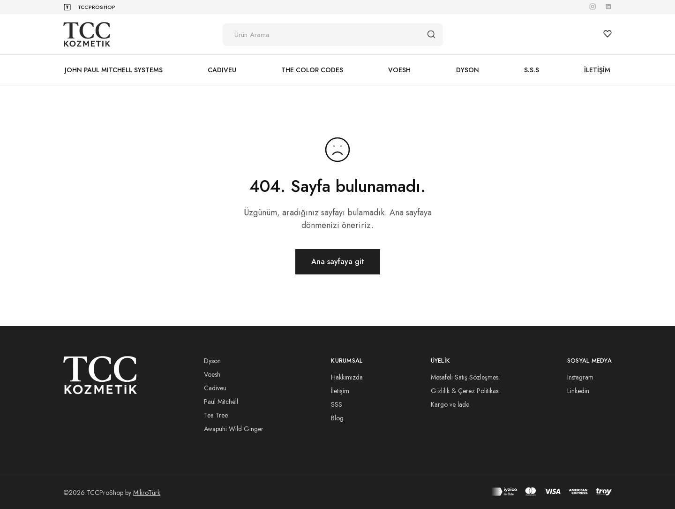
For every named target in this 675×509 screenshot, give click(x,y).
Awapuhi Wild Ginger (233, 428)
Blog (337, 418)
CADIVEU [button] (222, 70)
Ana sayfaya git (337, 261)
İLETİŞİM (597, 70)
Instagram (580, 377)
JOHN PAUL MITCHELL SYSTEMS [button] (114, 70)
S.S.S (531, 70)
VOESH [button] (399, 70)
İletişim (340, 390)
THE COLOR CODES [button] (312, 70)
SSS (336, 404)
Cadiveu (215, 388)
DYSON (467, 70)
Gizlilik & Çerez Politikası (465, 390)
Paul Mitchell (221, 401)
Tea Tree (216, 415)
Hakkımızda (347, 377)
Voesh (212, 374)
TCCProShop (96, 7)
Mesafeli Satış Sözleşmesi (465, 377)
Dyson (212, 360)
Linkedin (578, 390)
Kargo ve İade (450, 404)
